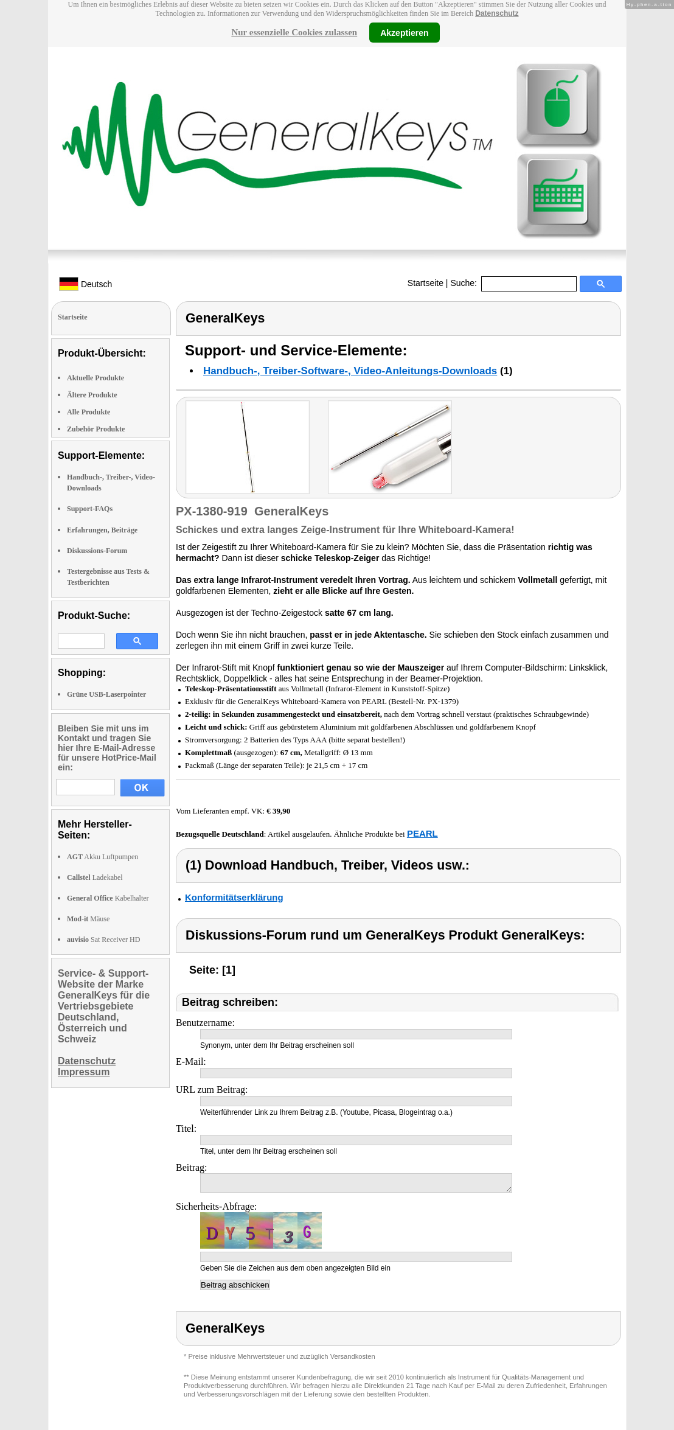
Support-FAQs (90, 508)
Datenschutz (496, 13)
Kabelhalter (108, 898)
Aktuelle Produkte (95, 378)
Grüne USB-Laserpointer (106, 694)
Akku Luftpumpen (102, 857)
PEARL (422, 833)
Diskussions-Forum (97, 550)
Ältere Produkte (92, 395)
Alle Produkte (88, 412)
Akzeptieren (404, 32)
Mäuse (88, 919)
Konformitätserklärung (234, 897)
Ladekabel (95, 877)
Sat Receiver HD (103, 939)
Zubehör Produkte (96, 429)
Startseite (425, 283)
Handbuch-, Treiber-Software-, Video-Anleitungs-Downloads (350, 371)
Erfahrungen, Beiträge (102, 530)
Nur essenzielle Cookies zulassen (294, 32)
